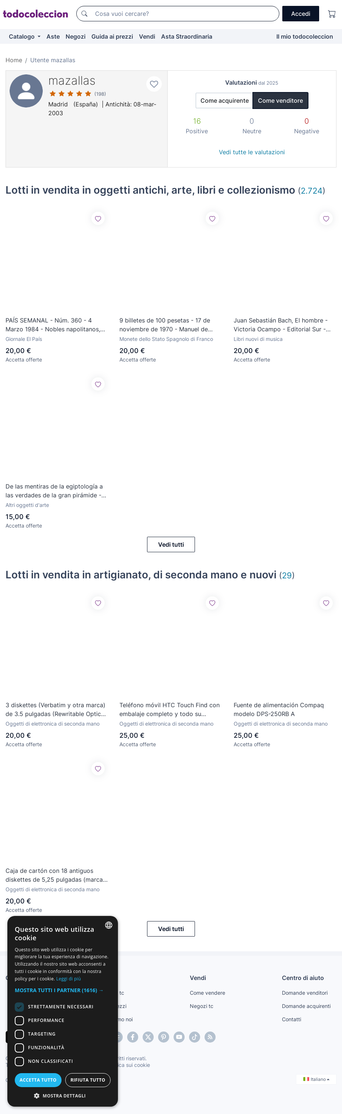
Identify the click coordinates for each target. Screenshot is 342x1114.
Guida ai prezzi (112, 36)
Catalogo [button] (22, 36)
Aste (53, 36)
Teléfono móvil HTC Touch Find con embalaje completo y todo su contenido (169, 709)
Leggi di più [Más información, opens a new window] (68, 979)
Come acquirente (224, 100)
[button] (63, 990)
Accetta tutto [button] (38, 1080)
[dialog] (62, 1011)
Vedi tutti (171, 544)
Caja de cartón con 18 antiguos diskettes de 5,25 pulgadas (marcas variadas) (56, 875)
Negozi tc (201, 1006)
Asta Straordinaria (186, 36)
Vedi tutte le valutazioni (252, 152)
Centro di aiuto (303, 977)
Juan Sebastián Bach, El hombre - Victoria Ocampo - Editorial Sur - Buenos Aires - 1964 (281, 325)
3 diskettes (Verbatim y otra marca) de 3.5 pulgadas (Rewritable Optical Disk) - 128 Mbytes (56, 709)
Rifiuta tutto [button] (87, 1080)
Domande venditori (305, 993)
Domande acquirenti (306, 1006)
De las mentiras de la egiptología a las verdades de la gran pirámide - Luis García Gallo (54, 491)
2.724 (311, 190)
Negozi (76, 36)
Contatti (291, 1019)
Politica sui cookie (128, 1065)
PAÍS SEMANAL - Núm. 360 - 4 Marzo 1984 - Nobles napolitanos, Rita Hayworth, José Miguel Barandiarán (53, 325)
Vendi (147, 36)
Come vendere (207, 993)
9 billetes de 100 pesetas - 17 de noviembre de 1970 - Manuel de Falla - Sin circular (164, 325)
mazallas (71, 80)
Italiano (316, 1079)
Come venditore (280, 100)
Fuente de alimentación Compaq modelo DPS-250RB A (279, 709)
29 (287, 575)
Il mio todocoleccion (304, 36)
